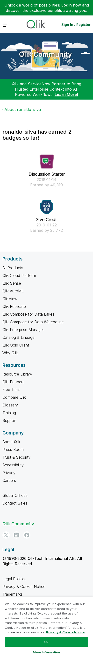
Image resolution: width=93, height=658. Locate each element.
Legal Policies (14, 578)
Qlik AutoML (13, 291)
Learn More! (66, 94)
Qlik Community (45, 54)
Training (9, 412)
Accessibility (13, 465)
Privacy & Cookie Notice (23, 586)
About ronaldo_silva (22, 109)
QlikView (9, 298)
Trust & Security (16, 457)
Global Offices (15, 495)
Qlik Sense (11, 283)
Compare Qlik (14, 397)
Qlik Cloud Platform (19, 275)
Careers (9, 480)
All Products (12, 267)
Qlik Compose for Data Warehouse (33, 321)
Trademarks (12, 594)
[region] (46, 627)
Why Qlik (10, 352)
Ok (46, 642)
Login (66, 5)
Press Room (13, 449)
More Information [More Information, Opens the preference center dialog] (46, 652)
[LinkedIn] (16, 535)
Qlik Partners (13, 381)
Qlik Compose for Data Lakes (28, 314)
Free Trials (11, 389)
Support (9, 420)
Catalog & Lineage (18, 337)
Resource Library (17, 374)
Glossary (10, 405)
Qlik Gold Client (15, 345)
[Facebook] (26, 535)
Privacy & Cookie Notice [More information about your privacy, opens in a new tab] (65, 632)
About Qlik (11, 441)
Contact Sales (14, 503)
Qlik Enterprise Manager (23, 329)
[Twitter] (6, 535)
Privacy (8, 472)
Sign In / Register (76, 24)
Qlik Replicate (14, 306)
